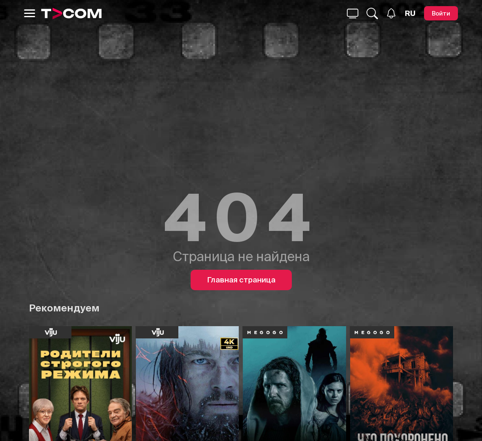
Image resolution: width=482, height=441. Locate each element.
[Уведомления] (391, 13)
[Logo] (71, 13)
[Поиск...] (352, 13)
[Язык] (410, 13)
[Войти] (441, 13)
